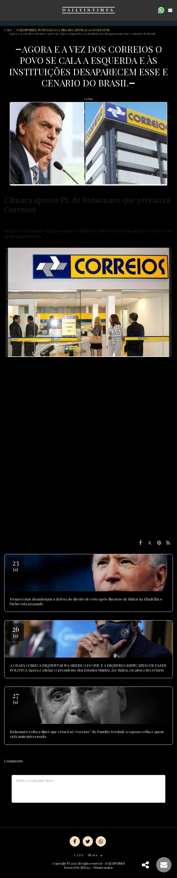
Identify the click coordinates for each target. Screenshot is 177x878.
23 (15, 565)
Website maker (103, 867)
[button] (6, 10)
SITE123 (85, 867)
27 (15, 697)
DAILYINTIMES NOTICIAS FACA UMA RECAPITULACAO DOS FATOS (63, 30)
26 (15, 631)
